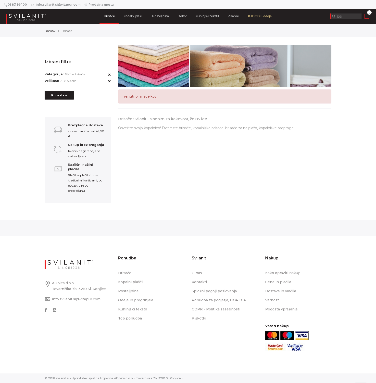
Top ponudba (130, 318)
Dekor (182, 16)
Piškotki (199, 318)
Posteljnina (160, 16)
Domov (50, 31)
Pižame (233, 16)
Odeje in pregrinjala (135, 300)
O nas (197, 273)
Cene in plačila (278, 282)
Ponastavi (59, 95)
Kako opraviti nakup (283, 273)
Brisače (109, 16)
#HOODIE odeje (260, 16)
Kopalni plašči (133, 16)
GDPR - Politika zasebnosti (216, 309)
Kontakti (199, 282)
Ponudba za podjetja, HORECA (219, 300)
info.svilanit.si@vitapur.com (76, 299)
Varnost (272, 300)
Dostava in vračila (280, 291)
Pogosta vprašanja (281, 309)
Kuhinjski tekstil (207, 16)
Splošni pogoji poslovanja (214, 291)
